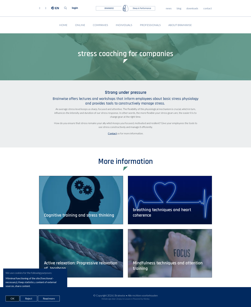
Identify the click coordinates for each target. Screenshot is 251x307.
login (75, 8)
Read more (49, 298)
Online (80, 24)
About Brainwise (180, 24)
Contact (112, 133)
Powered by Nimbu (141, 299)
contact (207, 8)
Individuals (124, 24)
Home (63, 24)
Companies (100, 24)
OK (12, 298)
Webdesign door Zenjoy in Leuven (116, 299)
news (169, 8)
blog (179, 8)
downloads (192, 8)
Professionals (150, 24)
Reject (28, 298)
